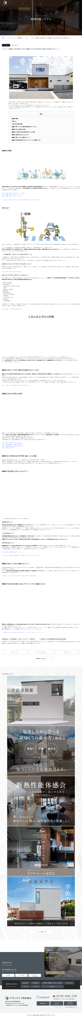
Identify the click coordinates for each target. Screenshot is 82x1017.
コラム (26, 38)
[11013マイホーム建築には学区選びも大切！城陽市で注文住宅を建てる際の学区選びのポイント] (41, 701)
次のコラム (67, 652)
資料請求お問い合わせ (70, 1003)
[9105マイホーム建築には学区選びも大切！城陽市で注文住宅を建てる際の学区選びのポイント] (41, 901)
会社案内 (8, 975)
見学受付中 (55, 972)
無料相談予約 (43, 1003)
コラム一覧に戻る (41, 652)
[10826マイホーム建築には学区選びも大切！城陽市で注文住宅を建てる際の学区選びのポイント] (41, 751)
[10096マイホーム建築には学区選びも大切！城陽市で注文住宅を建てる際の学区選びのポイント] (41, 801)
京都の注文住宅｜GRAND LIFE (39, 1015)
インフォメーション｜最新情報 (14, 38)
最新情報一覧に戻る (41, 658)
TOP (3, 38)
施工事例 (25, 982)
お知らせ (52, 986)
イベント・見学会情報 (34, 975)
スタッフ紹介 (21, 975)
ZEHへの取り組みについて (70, 1007)
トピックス (69, 982)
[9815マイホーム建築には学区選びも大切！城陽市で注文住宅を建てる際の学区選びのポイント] (41, 851)
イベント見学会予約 (56, 1003)
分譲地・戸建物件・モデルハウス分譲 (52, 982)
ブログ (35, 986)
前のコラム (14, 652)
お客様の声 (35, 982)
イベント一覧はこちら (41, 931)
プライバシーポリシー (59, 1007)
